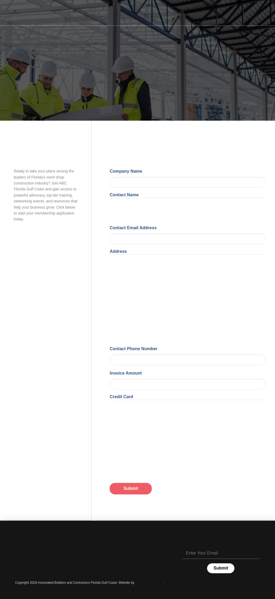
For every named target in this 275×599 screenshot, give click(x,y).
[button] (261, 13)
